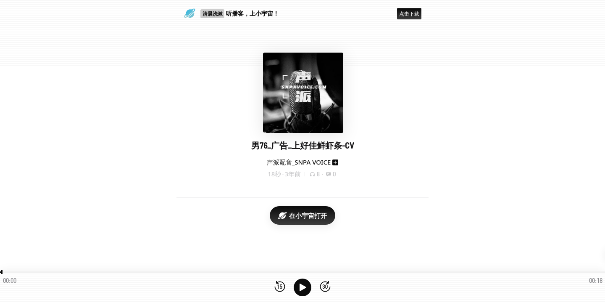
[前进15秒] (325, 287)
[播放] (302, 287)
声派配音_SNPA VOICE (299, 162)
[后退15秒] (279, 287)
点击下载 (409, 13)
